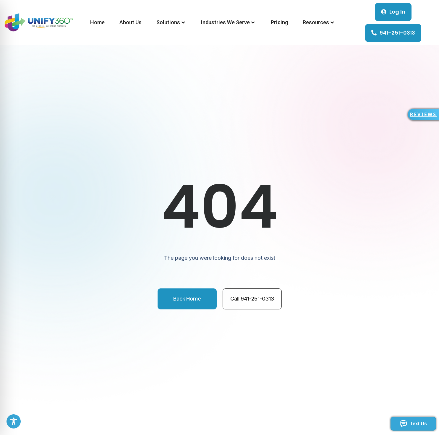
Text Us (413, 423)
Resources (318, 22)
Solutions (170, 22)
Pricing (279, 22)
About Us (130, 22)
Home (97, 22)
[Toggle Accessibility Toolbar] (13, 421)
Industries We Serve (228, 22)
